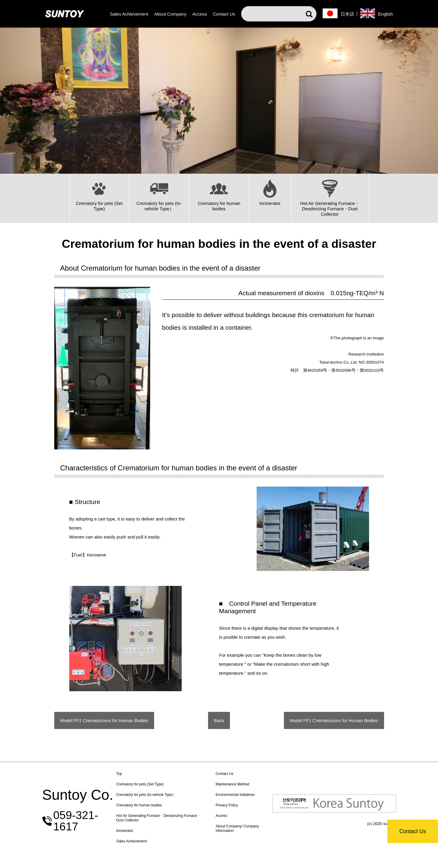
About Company (170, 13)
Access (199, 13)
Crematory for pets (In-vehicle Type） (162, 795)
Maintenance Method (242, 784)
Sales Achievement (129, 13)
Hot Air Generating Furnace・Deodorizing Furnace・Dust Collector (165, 818)
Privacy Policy (237, 805)
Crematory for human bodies (155, 805)
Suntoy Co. (77, 801)
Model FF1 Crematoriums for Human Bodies (334, 720)
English (385, 13)
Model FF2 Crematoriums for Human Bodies (104, 720)
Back (219, 720)
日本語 (347, 13)
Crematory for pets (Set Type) (156, 784)
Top (135, 774)
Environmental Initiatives (245, 795)
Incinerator (140, 831)
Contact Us (412, 831)
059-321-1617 (88, 821)
